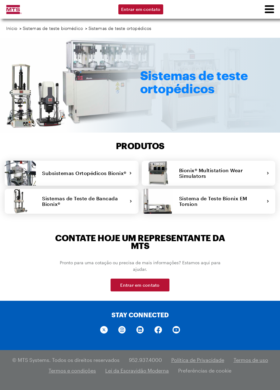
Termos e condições (72, 370)
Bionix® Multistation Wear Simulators (224, 173)
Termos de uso (251, 360)
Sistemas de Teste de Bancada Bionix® (87, 201)
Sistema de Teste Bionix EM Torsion (224, 201)
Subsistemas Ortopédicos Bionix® (87, 173)
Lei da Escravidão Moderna (137, 370)
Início (11, 28)
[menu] (269, 9)
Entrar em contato (140, 9)
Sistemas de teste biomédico (53, 28)
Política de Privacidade (197, 360)
